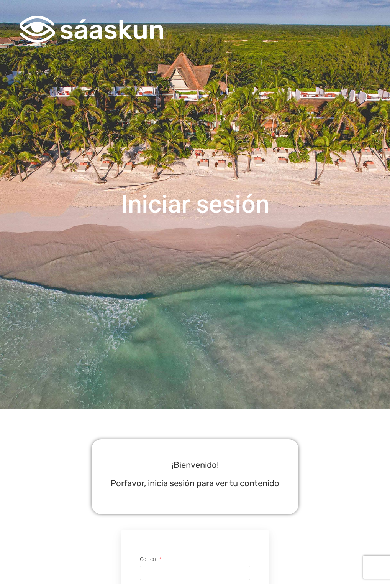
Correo (150, 559)
